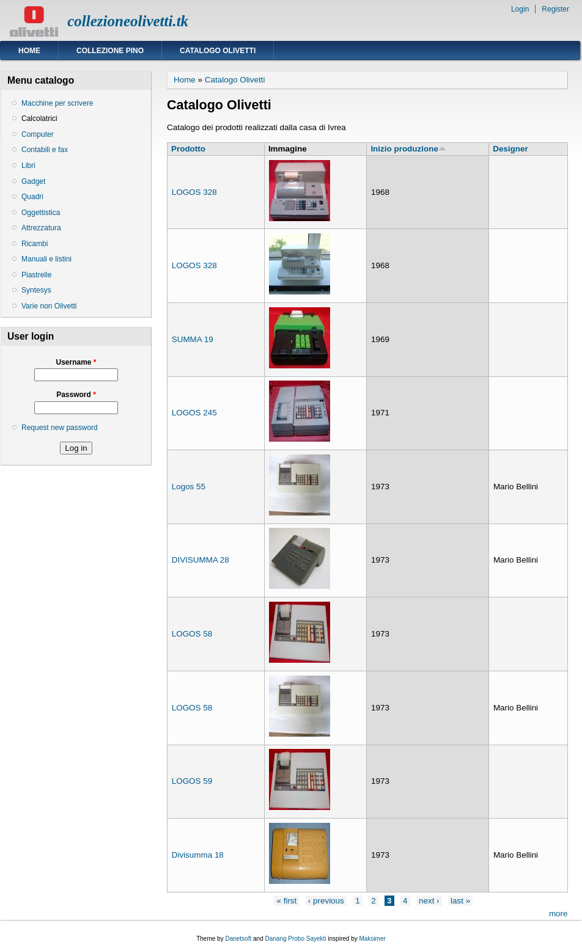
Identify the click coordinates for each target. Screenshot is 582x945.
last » (460, 900)
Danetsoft (238, 938)
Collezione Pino (110, 50)
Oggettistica (40, 212)
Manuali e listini (46, 259)
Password (76, 394)
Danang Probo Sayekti (295, 938)
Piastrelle (36, 275)
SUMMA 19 (192, 339)
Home (29, 50)
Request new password (59, 427)
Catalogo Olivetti (218, 50)
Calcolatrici (39, 118)
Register (555, 9)
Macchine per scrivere (57, 103)
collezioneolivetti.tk (127, 21)
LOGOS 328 (194, 192)
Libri (28, 165)
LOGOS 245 (194, 412)
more (558, 913)
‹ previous (326, 900)
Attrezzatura (41, 228)
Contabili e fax (44, 149)
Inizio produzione (408, 148)
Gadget (33, 181)
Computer (37, 134)
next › (429, 900)
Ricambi (34, 243)
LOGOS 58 (192, 633)
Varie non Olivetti (49, 306)
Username (76, 362)
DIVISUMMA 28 (200, 559)
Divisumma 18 (198, 854)
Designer (510, 148)
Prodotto (188, 148)
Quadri (32, 196)
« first (286, 900)
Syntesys (36, 290)
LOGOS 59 (192, 781)
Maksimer (372, 938)
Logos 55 (188, 486)
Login (520, 9)
